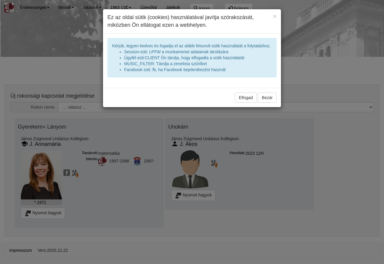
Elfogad (246, 97)
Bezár (267, 97)
